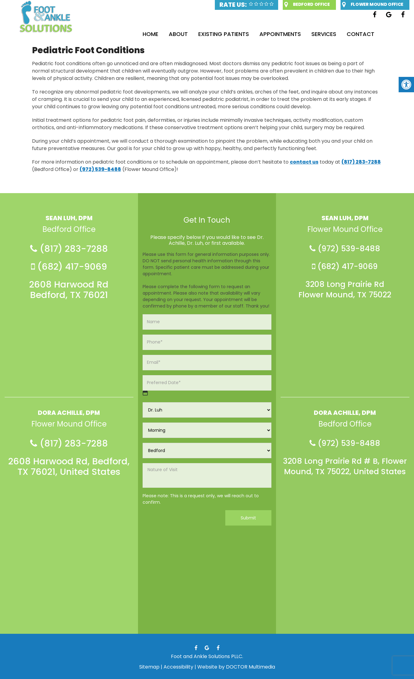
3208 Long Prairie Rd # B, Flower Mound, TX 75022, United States (345, 466)
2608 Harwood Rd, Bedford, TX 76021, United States (69, 466)
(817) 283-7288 (361, 161)
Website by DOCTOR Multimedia (236, 666)
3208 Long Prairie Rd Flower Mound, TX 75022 (344, 289)
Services (323, 34)
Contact (360, 34)
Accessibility (178, 666)
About (178, 34)
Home (150, 34)
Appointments (280, 34)
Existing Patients (223, 34)
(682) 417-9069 (69, 266)
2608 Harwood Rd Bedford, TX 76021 (68, 289)
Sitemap (149, 666)
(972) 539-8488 (100, 169)
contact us (304, 161)
